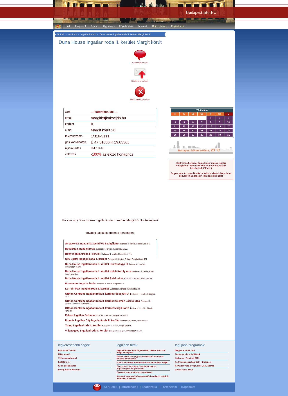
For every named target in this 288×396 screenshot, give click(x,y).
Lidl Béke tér (64, 362)
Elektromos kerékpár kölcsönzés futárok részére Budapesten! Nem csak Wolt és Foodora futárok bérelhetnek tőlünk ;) (201, 166)
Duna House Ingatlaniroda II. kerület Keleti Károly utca (98, 271)
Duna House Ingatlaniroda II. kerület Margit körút (125, 34)
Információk (129, 386)
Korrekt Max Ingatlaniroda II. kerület (87, 288)
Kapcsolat (188, 386)
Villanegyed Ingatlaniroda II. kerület (86, 330)
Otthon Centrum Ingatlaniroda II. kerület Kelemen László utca (102, 300)
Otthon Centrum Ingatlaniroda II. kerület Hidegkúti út (97, 293)
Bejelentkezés (159, 26)
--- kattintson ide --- (104, 111)
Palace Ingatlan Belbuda (80, 315)
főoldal (60, 34)
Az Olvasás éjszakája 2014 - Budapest (193, 362)
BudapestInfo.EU (201, 12)
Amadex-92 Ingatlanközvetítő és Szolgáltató (92, 243)
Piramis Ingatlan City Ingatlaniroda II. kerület (92, 320)
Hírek (68, 26)
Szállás (94, 26)
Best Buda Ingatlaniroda (80, 248)
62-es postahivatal (67, 366)
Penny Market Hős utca (69, 370)
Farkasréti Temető (66, 350)
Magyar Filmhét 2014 (185, 350)
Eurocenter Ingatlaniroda (80, 283)
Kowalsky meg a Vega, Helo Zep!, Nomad (194, 366)
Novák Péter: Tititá (184, 370)
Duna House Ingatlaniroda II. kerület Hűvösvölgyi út (96, 264)
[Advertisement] (96, 77)
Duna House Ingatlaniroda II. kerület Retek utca (94, 278)
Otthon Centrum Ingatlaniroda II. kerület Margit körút (97, 308)
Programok (81, 26)
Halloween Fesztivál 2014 (187, 358)
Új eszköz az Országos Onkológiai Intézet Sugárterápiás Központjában (136, 367)
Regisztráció (177, 26)
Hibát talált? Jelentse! (140, 99)
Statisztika (149, 386)
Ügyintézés (109, 26)
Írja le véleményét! (140, 62)
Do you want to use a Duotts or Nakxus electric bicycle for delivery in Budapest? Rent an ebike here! (200, 174)
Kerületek (142, 26)
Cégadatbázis (126, 26)
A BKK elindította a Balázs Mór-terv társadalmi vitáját (142, 362)
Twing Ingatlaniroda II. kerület (83, 325)
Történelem (169, 386)
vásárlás (72, 34)
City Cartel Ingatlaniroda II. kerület (86, 258)
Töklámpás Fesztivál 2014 (187, 354)
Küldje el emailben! (140, 81)
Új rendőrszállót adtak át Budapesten (134, 372)
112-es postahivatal (67, 358)
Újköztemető (64, 354)
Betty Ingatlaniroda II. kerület (82, 253)
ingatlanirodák (88, 34)
